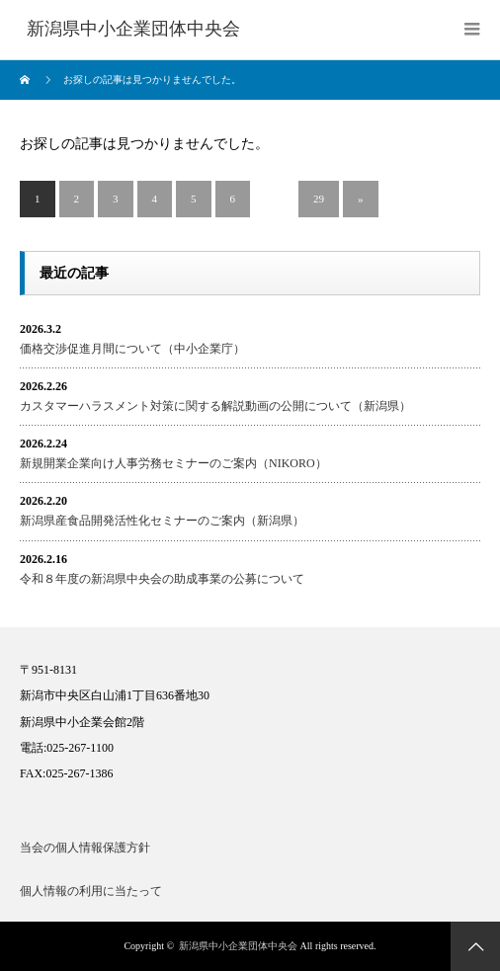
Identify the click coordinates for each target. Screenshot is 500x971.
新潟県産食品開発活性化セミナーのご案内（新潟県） (162, 520)
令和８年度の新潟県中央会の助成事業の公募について (162, 579)
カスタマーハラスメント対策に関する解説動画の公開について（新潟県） (215, 406)
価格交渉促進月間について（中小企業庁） (132, 349)
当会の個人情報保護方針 (85, 847)
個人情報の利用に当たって (91, 891)
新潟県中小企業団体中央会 (238, 945)
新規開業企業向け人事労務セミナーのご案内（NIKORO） (173, 463)
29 (318, 198)
